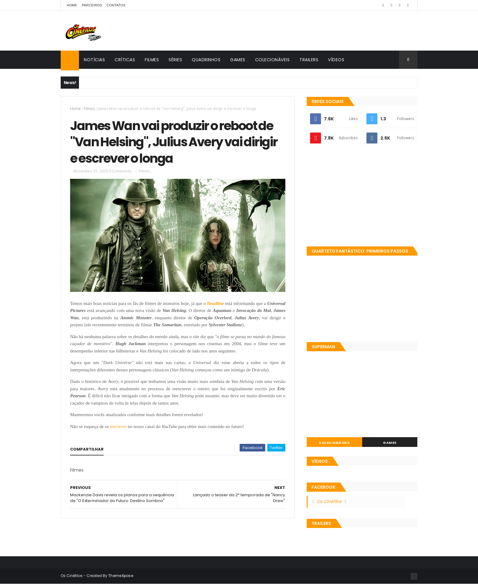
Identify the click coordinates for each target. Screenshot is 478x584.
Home (72, 5)
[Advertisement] (362, 197)
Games (237, 60)
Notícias (94, 60)
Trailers (308, 60)
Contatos (116, 5)
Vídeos (336, 60)
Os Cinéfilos (329, 501)
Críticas (125, 60)
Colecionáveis (272, 60)
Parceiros (92, 5)
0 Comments (120, 171)
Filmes (152, 60)
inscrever (118, 426)
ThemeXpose (120, 575)
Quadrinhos (206, 60)
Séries (175, 60)
